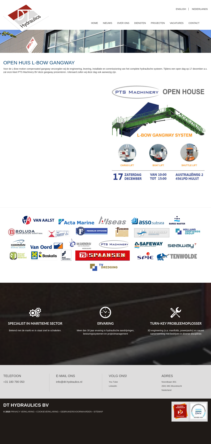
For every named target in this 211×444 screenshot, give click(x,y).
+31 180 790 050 (13, 381)
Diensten (140, 23)
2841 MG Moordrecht (172, 386)
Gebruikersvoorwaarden (76, 411)
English (181, 9)
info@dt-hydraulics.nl (69, 381)
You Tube (113, 382)
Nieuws (107, 23)
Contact (193, 23)
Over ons (123, 23)
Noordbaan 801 (169, 382)
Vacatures (177, 23)
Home (94, 23)
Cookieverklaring (47, 411)
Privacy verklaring (22, 411)
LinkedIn (113, 386)
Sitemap (98, 411)
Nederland (166, 390)
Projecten (158, 23)
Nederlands (200, 9)
